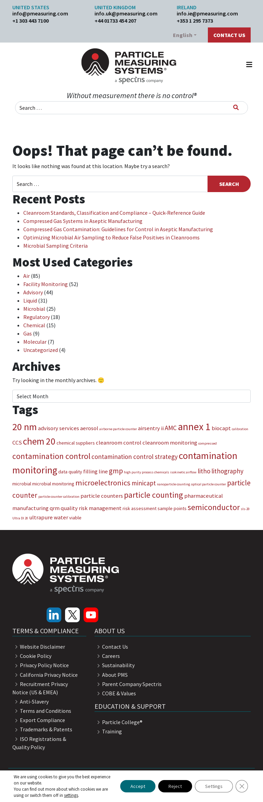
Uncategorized (40, 349)
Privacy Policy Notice (40, 665)
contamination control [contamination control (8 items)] (51, 456)
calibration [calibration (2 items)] (240, 429)
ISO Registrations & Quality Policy (39, 743)
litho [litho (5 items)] (204, 471)
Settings (214, 786)
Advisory (33, 292)
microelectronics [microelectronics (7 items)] (102, 482)
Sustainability (115, 665)
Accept (137, 786)
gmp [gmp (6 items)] (116, 470)
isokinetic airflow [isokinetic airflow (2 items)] (183, 472)
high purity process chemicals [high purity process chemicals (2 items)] (146, 472)
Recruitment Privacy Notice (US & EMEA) (40, 688)
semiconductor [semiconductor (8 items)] (214, 507)
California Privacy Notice (45, 674)
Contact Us (229, 35)
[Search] (236, 107)
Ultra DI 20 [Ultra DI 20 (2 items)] (20, 518)
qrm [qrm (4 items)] (55, 508)
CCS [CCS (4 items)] (17, 442)
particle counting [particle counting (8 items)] (153, 495)
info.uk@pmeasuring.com (126, 13)
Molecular (35, 341)
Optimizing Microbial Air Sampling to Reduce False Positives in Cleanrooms (111, 237)
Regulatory (36, 317)
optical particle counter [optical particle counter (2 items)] (208, 484)
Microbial (34, 308)
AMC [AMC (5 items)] (171, 428)
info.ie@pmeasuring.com (207, 13)
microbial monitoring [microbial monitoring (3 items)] (53, 484)
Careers (107, 655)
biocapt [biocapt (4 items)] (221, 428)
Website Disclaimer (38, 646)
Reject (175, 786)
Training (108, 731)
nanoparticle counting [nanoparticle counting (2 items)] (173, 484)
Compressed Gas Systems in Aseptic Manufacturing (82, 220)
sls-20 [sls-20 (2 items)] (245, 509)
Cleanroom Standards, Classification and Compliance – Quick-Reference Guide (114, 212)
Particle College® (118, 722)
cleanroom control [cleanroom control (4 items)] (118, 442)
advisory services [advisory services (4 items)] (58, 428)
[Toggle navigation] (249, 66)
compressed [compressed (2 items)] (207, 443)
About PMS (111, 674)
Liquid (30, 300)
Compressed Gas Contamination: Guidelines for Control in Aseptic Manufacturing (118, 229)
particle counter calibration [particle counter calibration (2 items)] (58, 496)
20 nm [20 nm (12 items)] (24, 427)
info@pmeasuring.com (40, 13)
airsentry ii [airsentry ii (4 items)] (151, 428)
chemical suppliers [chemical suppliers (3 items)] (76, 443)
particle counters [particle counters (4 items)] (101, 495)
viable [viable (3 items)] (75, 518)
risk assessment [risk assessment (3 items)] (139, 508)
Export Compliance (38, 720)
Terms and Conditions (41, 710)
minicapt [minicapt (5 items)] (144, 483)
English (182, 35)
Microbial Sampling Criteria (55, 245)
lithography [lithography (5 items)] (227, 471)
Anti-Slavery (30, 701)
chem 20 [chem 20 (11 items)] (39, 441)
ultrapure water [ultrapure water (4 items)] (48, 517)
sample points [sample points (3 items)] (172, 508)
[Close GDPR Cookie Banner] (242, 786)
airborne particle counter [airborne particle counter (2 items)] (118, 429)
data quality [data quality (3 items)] (70, 472)
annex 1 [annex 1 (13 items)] (194, 426)
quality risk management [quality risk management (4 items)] (91, 508)
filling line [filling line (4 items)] (95, 471)
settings (71, 795)
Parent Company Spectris (128, 684)
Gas (27, 333)
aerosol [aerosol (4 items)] (89, 428)
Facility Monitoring (45, 284)
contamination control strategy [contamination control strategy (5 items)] (134, 456)
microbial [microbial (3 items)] (21, 484)
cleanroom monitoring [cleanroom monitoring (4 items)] (169, 442)
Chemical (34, 325)
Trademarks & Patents (42, 729)
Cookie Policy (31, 655)
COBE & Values (115, 693)
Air (26, 275)
